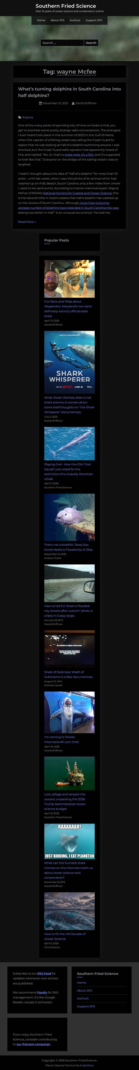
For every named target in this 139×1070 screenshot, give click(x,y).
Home (41, 20)
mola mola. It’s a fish (79, 154)
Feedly (42, 992)
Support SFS (94, 20)
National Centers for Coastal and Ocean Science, (77, 193)
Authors (75, 20)
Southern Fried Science (66, 6)
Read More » (27, 221)
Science (28, 117)
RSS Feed (44, 973)
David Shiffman (86, 103)
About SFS (57, 20)
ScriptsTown (87, 1065)
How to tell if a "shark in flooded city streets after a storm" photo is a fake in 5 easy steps (68, 610)
